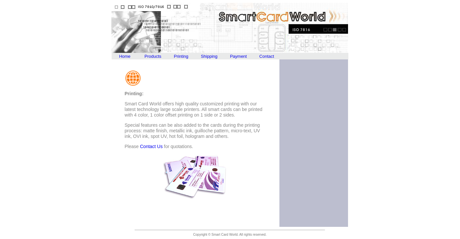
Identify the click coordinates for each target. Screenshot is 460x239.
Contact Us (151, 146)
